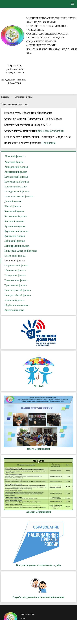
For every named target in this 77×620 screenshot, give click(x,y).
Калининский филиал (15, 216)
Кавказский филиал (14, 211)
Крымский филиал (14, 310)
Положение (48, 142)
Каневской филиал (14, 221)
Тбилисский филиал (15, 270)
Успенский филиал (14, 300)
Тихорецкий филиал (15, 275)
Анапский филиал (13, 162)
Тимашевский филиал (16, 280)
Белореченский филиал (16, 181)
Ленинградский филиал (16, 245)
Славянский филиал (15, 255)
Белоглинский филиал (16, 176)
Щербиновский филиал (16, 305)
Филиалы (5, 97)
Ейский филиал (12, 206)
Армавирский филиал (15, 171)
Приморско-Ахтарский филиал (20, 250)
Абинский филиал (14, 156)
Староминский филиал (16, 265)
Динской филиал (13, 201)
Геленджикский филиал (16, 191)
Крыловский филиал (15, 226)
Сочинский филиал (23, 97)
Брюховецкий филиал (15, 186)
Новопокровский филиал (17, 290)
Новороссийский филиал (17, 295)
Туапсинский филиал (15, 285)
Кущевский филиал (14, 236)
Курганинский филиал (16, 231)
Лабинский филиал (14, 241)
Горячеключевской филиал (18, 196)
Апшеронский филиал (16, 167)
